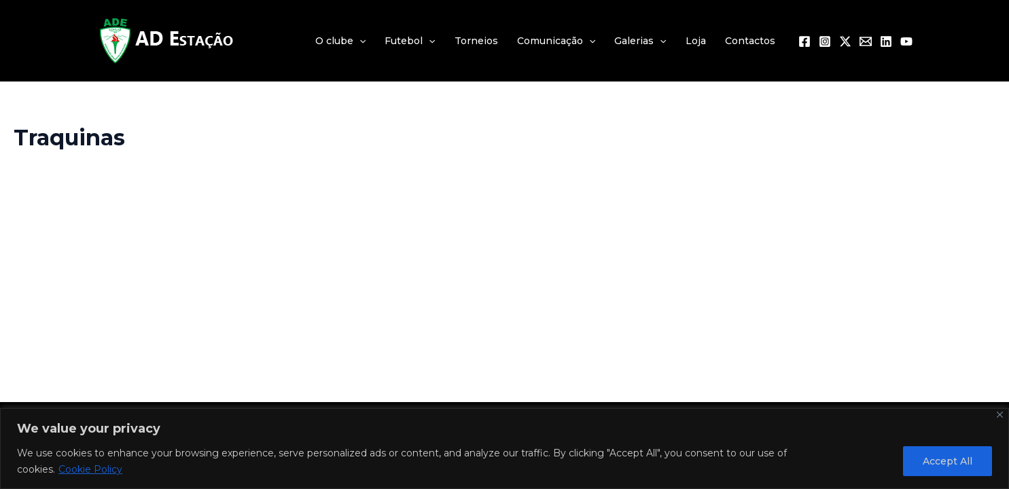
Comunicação (556, 41)
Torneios (476, 41)
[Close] (1000, 415)
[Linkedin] (886, 41)
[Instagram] (825, 41)
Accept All (947, 461)
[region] (504, 448)
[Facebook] (804, 41)
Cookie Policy (90, 469)
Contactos (750, 41)
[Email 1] (866, 41)
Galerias (640, 41)
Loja (696, 41)
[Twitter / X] (845, 41)
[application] (359, 41)
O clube (340, 41)
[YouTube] (906, 41)
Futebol (410, 41)
